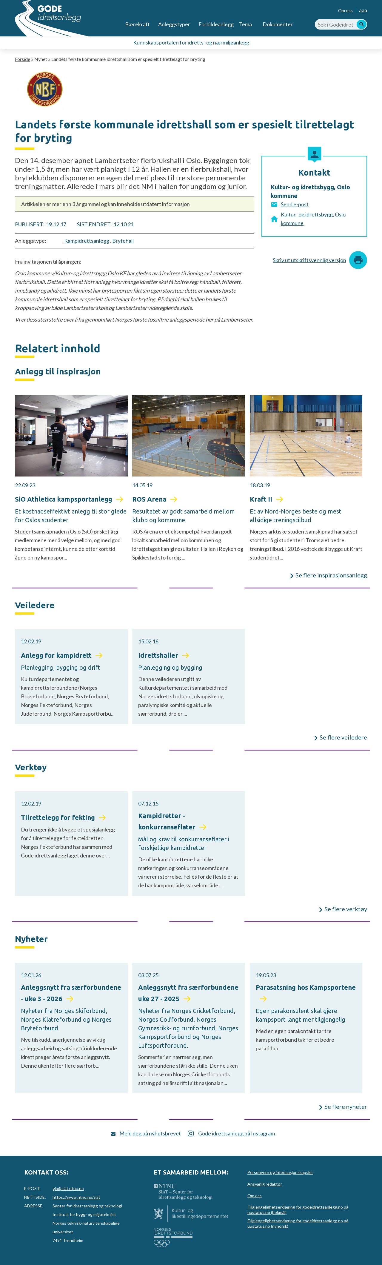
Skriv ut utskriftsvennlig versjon (309, 260)
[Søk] (361, 24)
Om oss (345, 10)
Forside (22, 59)
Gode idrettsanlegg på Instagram (236, 1133)
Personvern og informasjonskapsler (280, 1172)
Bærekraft (137, 24)
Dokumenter (278, 24)
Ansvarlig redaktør (264, 1183)
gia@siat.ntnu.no (68, 1188)
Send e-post (295, 204)
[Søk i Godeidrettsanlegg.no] (341, 24)
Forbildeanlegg (216, 24)
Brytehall (123, 240)
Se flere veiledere (343, 737)
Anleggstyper (174, 24)
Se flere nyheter (345, 1106)
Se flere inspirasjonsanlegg (331, 575)
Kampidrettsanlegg (86, 240)
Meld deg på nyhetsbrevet (150, 1133)
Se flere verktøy (345, 908)
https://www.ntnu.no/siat (76, 1197)
